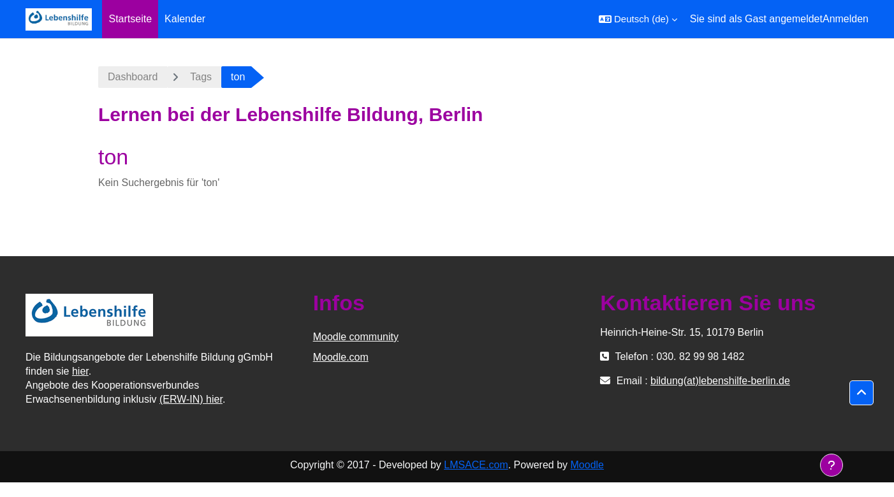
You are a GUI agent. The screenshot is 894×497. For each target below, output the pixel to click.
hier (80, 371)
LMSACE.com (476, 464)
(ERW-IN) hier (191, 399)
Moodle (587, 464)
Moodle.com (341, 357)
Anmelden (845, 18)
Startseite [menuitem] (130, 18)
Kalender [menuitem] (185, 18)
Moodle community (356, 336)
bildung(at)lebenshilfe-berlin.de (720, 380)
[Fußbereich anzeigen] (831, 465)
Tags (201, 76)
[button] (638, 19)
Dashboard (133, 76)
